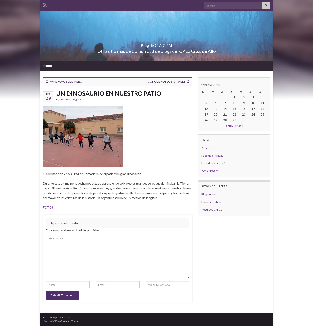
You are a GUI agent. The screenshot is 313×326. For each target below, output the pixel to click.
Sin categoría (74, 99)
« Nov (229, 125)
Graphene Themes (70, 321)
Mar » (239, 125)
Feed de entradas (212, 155)
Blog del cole (209, 194)
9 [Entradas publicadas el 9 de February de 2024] (244, 103)
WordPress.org (210, 170)
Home (47, 65)
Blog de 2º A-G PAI (156, 44)
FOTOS (48, 207)
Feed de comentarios (214, 163)
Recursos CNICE (211, 209)
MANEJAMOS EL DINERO (66, 81)
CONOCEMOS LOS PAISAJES (166, 81)
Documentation (211, 202)
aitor (61, 99)
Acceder (206, 148)
